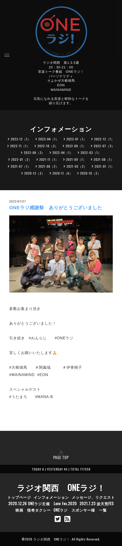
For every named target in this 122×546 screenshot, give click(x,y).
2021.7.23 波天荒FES (97, 503)
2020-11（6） (62, 173)
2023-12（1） (21, 138)
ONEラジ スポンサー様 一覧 (80, 510)
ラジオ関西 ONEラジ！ (61, 487)
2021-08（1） (104, 159)
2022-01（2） (21, 159)
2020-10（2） (90, 173)
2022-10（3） (47, 145)
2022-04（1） (62, 152)
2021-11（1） (49, 159)
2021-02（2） (76, 166)
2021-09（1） (76, 159)
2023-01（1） (76, 138)
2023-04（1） (48, 138)
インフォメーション (51, 497)
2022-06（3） (34, 152)
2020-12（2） (34, 173)
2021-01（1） (104, 166)
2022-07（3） (104, 145)
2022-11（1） (20, 145)
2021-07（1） (21, 166)
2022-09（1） (75, 145)
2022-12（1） (104, 138)
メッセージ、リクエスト (93, 497)
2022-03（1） (90, 152)
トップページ (19, 497)
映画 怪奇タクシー (33, 510)
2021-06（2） (48, 166)
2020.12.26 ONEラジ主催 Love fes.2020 (42, 503)
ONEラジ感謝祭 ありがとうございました (55, 207)
